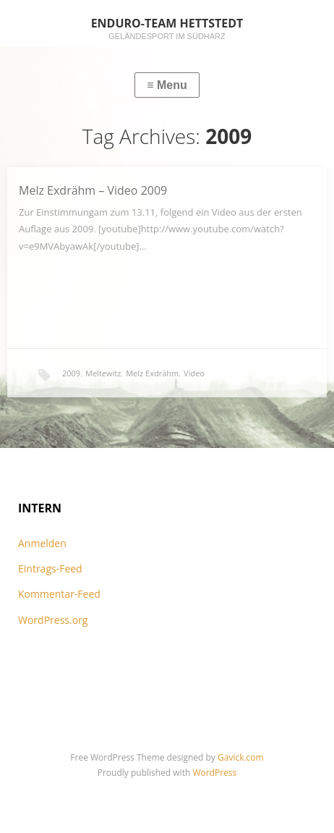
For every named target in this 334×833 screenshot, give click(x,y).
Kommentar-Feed (59, 594)
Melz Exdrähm (152, 373)
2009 (71, 373)
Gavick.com (241, 757)
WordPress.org (52, 620)
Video (194, 373)
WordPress (214, 772)
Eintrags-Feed (50, 568)
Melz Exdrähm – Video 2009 (93, 190)
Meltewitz (103, 373)
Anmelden (42, 543)
